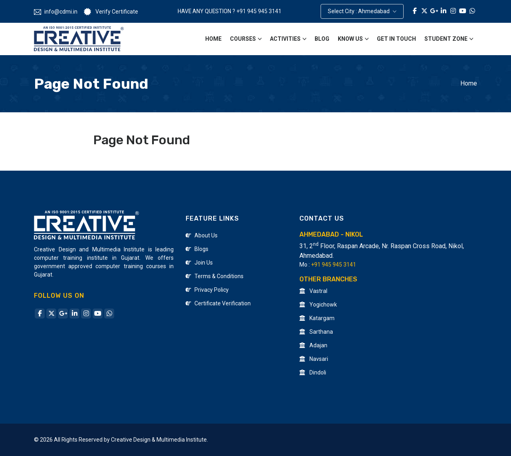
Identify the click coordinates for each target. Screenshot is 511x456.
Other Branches (328, 279)
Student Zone (445, 39)
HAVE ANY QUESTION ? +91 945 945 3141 (229, 11)
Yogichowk (318, 304)
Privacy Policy (207, 290)
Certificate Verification (218, 303)
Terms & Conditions (215, 276)
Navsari (313, 359)
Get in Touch (396, 39)
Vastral (313, 291)
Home (213, 39)
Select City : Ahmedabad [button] (359, 11)
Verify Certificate (111, 12)
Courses (243, 39)
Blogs (197, 249)
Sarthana (316, 332)
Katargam (317, 318)
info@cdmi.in (55, 11)
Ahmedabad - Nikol (331, 234)
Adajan (313, 345)
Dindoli (312, 372)
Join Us (199, 262)
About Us (202, 235)
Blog (322, 39)
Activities (285, 39)
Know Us (350, 39)
